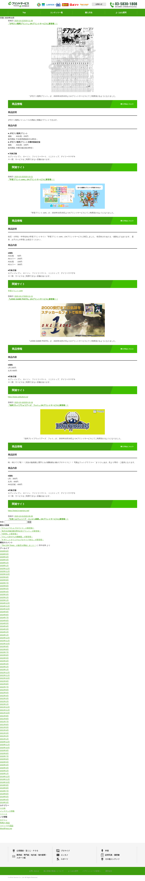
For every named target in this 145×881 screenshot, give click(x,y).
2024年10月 (5, 610)
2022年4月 (4, 697)
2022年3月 (4, 700)
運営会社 (111, 872)
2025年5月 (4, 590)
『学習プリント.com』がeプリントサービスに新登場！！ (31, 181)
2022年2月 (4, 702)
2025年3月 (4, 596)
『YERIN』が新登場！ (9, 535)
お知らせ (99, 5)
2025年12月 (5, 570)
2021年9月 (4, 717)
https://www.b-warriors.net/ (18, 512)
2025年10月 (5, 575)
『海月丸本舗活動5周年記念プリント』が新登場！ (20, 532)
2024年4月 (4, 627)
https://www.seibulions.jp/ (18, 398)
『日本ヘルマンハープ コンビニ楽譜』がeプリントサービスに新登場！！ (38, 520)
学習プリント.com (15, 292)
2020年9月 (4, 752)
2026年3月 (4, 561)
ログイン (3, 821)
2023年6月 (4, 656)
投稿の (5, 824)
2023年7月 (4, 653)
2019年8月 (4, 789)
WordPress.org (6, 830)
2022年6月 (4, 691)
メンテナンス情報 (7, 812)
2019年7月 (4, 792)
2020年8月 (4, 754)
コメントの (6, 827)
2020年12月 (5, 743)
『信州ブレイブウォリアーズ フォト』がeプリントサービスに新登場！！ (38, 406)
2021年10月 (5, 714)
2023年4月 (4, 662)
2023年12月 (5, 639)
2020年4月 (4, 766)
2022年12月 (5, 674)
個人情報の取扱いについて (53, 872)
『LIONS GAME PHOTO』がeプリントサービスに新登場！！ (33, 300)
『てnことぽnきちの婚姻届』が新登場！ (16, 538)
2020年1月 (4, 775)
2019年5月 (4, 798)
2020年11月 (5, 746)
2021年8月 (4, 720)
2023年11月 (5, 642)
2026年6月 (4, 552)
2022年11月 (5, 676)
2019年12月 (5, 778)
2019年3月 (4, 804)
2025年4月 (4, 593)
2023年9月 (4, 648)
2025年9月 (4, 578)
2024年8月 (4, 616)
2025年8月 (4, 581)
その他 (2, 809)
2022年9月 (4, 682)
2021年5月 (4, 728)
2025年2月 (4, 598)
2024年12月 (5, 604)
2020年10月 (5, 749)
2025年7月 (4, 584)
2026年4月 (4, 558)
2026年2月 (4, 564)
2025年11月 (5, 573)
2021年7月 (4, 723)
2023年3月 (4, 665)
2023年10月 (5, 645)
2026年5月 (4, 555)
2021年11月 (5, 711)
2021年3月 (4, 734)
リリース (3, 815)
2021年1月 (4, 740)
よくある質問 (73, 872)
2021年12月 (5, 708)
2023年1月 (4, 671)
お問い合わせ (32, 872)
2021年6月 (4, 726)
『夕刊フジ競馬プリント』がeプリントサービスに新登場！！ (33, 25)
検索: (2, 523)
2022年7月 (4, 688)
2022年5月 (4, 694)
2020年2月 (4, 772)
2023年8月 (4, 650)
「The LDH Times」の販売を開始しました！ (18, 546)
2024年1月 (4, 636)
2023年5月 (4, 659)
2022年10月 (5, 679)
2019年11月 (5, 780)
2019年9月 (4, 786)
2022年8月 (4, 685)
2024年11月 (5, 607)
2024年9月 (4, 613)
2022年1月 (4, 705)
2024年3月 (4, 630)
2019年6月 (4, 795)
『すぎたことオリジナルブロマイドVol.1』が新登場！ (22, 541)
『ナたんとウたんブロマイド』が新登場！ (17, 529)
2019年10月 (5, 783)
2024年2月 (4, 633)
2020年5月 (4, 763)
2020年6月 (4, 760)
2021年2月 (4, 737)
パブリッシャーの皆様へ (93, 872)
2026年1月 (4, 567)
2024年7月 (4, 619)
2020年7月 (4, 757)
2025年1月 (4, 601)
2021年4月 (4, 731)
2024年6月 (4, 622)
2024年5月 (4, 624)
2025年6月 (4, 587)
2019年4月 (4, 801)
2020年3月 (4, 769)
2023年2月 (4, 668)
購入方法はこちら (124, 105)
